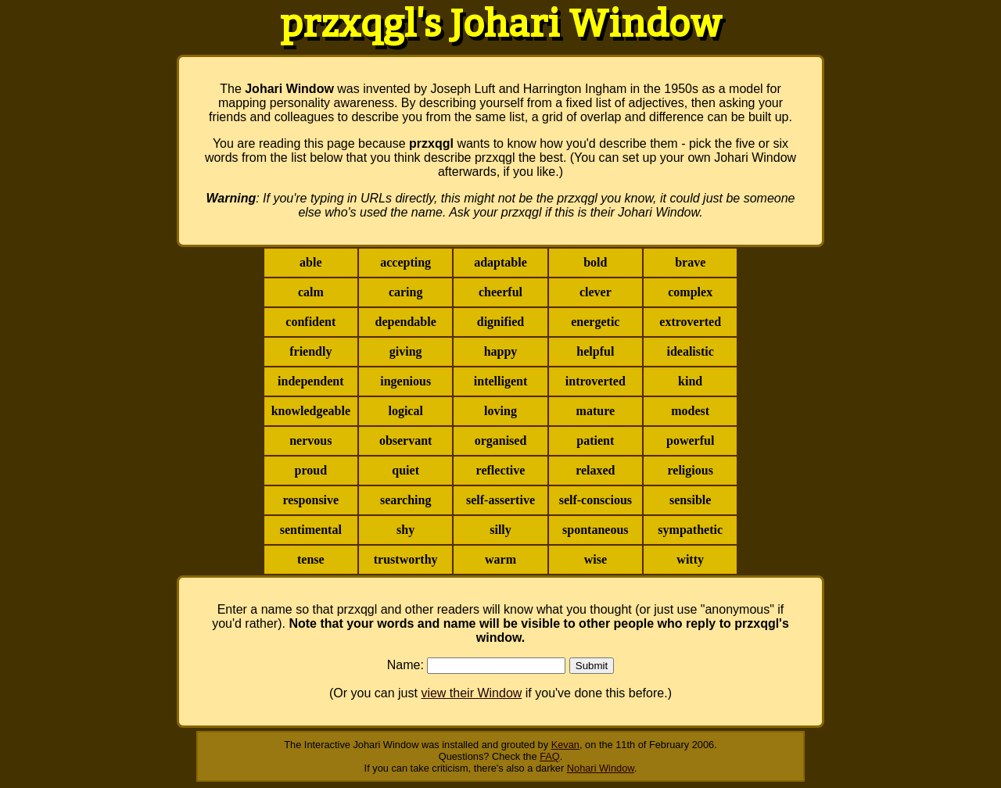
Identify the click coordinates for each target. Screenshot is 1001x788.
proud (311, 470)
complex (690, 292)
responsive (310, 500)
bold (595, 262)
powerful (690, 440)
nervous (310, 440)
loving (500, 410)
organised (501, 440)
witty (690, 559)
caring (406, 292)
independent (310, 381)
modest (690, 410)
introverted (595, 381)
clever (595, 292)
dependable (405, 321)
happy (501, 351)
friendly (310, 351)
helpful (595, 351)
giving (405, 351)
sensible (690, 500)
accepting (405, 262)
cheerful (500, 292)
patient (595, 440)
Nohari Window (600, 768)
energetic (595, 321)
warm (500, 559)
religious (690, 470)
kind (690, 381)
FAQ (550, 756)
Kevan (565, 744)
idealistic (689, 351)
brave (690, 262)
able (310, 262)
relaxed (595, 470)
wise (595, 559)
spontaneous (595, 529)
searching (405, 500)
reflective (501, 470)
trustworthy (406, 559)
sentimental (311, 529)
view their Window (471, 693)
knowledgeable (310, 410)
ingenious (405, 381)
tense (311, 559)
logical (405, 410)
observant (405, 440)
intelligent (500, 381)
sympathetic (690, 529)
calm (311, 292)
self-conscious (595, 500)
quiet (405, 470)
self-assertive (500, 500)
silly (500, 529)
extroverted (690, 321)
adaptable (500, 262)
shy (405, 529)
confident (310, 321)
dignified (500, 321)
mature (595, 410)
